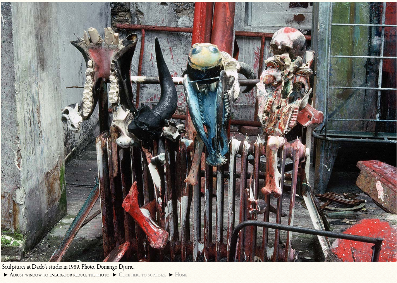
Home (181, 274)
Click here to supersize (142, 274)
